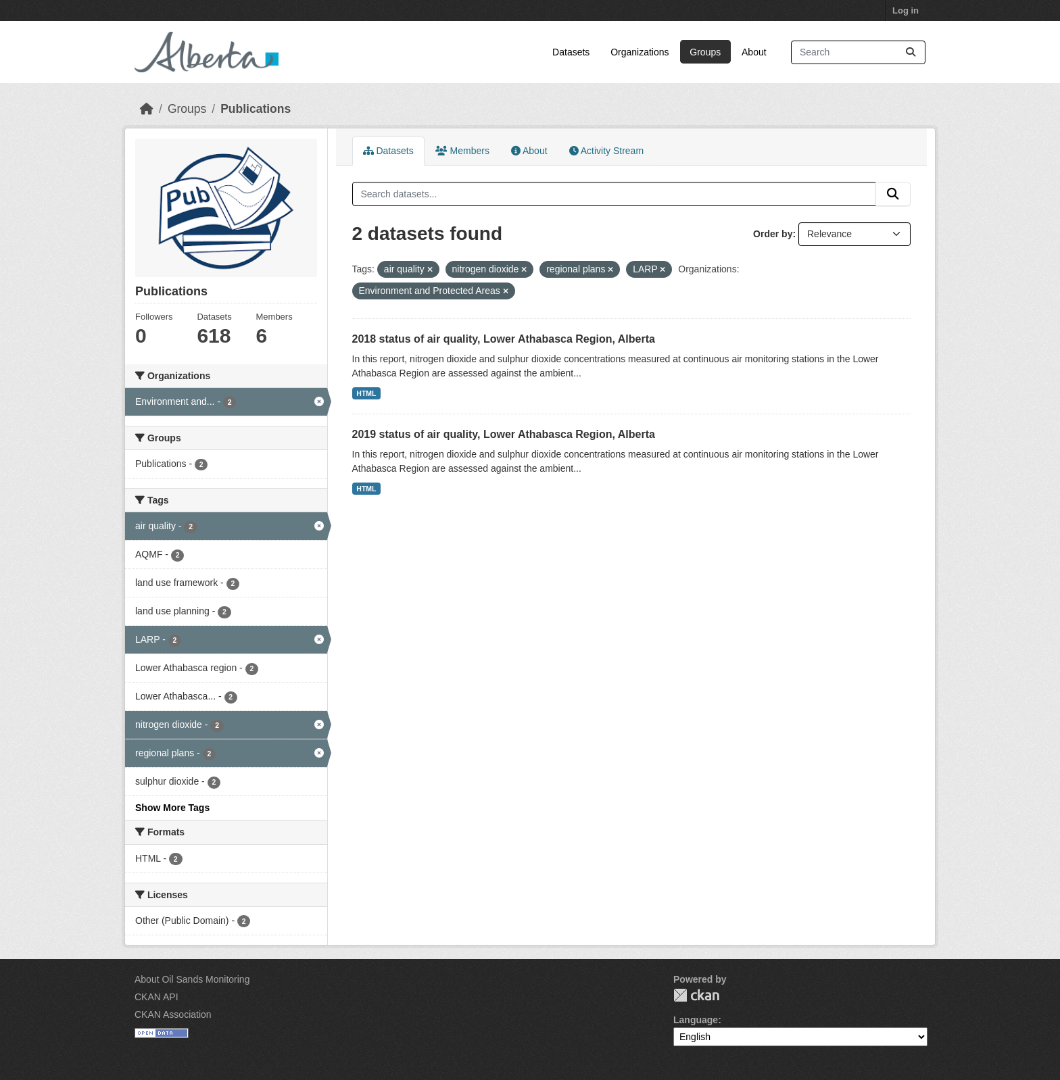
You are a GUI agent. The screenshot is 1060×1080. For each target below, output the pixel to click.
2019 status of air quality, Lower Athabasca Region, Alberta (503, 434)
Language (695, 1019)
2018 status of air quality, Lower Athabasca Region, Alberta (503, 339)
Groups (705, 52)
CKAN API (156, 996)
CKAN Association (173, 1014)
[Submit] (910, 52)
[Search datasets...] (858, 52)
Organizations (639, 52)
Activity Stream (606, 150)
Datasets (570, 52)
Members (462, 150)
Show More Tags (172, 807)
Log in (905, 10)
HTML (366, 393)
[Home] (146, 109)
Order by (772, 233)
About (754, 52)
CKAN (696, 995)
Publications (255, 109)
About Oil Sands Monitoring (192, 979)
